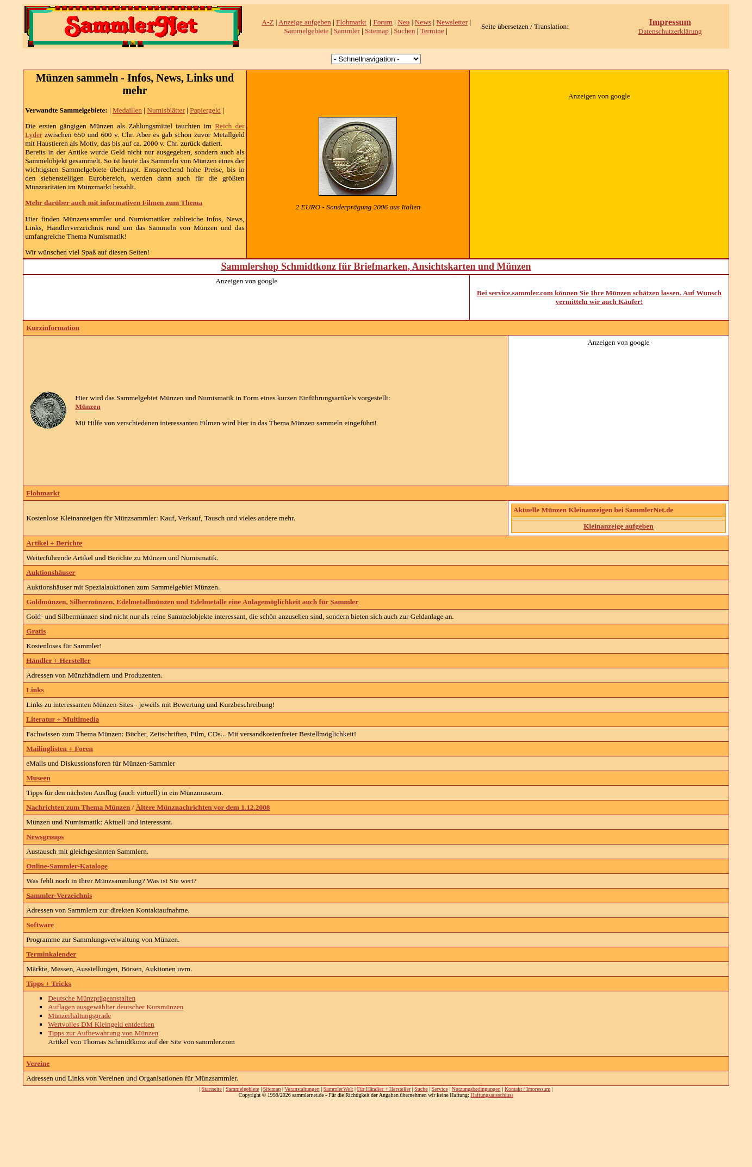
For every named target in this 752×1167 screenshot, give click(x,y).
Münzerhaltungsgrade (79, 1015)
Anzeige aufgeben (304, 22)
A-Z (268, 22)
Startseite (212, 1089)
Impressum (670, 22)
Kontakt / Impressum (527, 1089)
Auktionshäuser (50, 572)
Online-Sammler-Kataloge (67, 866)
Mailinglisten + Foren (59, 748)
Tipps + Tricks (48, 983)
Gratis (36, 631)
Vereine (37, 1063)
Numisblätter (166, 110)
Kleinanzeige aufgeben (618, 526)
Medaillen (127, 110)
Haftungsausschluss (491, 1095)
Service (440, 1089)
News (423, 22)
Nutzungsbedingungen (476, 1089)
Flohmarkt (351, 22)
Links (35, 690)
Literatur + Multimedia (62, 719)
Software (40, 925)
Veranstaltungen (301, 1089)
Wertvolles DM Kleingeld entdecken (101, 1024)
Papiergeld (205, 110)
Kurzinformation (52, 328)
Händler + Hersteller (58, 660)
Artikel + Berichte (54, 543)
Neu (403, 22)
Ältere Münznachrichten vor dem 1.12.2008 (203, 807)
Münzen (88, 406)
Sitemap (377, 31)
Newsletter (452, 22)
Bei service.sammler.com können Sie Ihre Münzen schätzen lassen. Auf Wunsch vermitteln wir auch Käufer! (599, 297)
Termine (432, 31)
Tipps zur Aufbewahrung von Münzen (103, 1033)
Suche (420, 1089)
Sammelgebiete (306, 31)
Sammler (347, 31)
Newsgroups (45, 837)
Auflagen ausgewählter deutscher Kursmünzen (115, 1007)
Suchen (404, 31)
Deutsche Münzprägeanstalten (91, 998)
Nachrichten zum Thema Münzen (78, 807)
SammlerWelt (338, 1089)
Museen (38, 778)
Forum (383, 22)
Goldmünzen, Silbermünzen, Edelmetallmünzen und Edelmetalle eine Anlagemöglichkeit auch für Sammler (192, 602)
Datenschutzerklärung (670, 31)
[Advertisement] (599, 169)
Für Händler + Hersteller (384, 1089)
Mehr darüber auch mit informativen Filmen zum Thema (113, 202)
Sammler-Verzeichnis (59, 895)
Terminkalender (51, 954)
